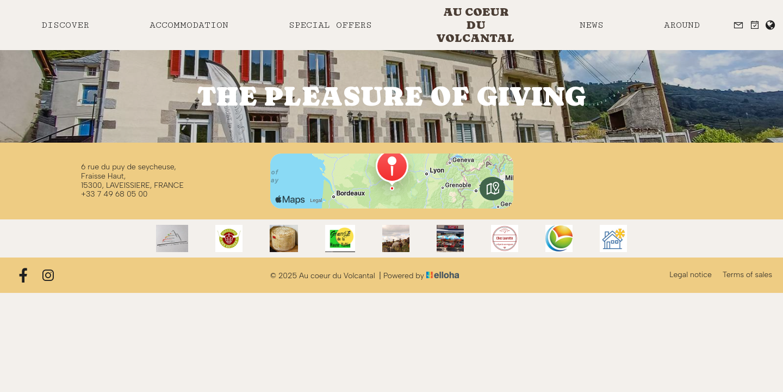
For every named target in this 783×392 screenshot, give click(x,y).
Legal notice (690, 275)
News (592, 25)
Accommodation (189, 25)
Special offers (330, 25)
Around (682, 25)
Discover (65, 25)
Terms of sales (747, 275)
